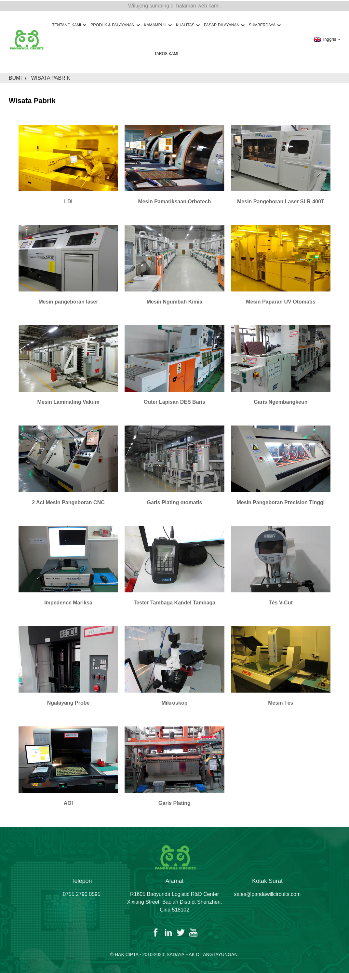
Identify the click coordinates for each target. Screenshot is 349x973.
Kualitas (187, 24)
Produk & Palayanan (114, 24)
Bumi (15, 77)
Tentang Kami (69, 24)
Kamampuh (157, 24)
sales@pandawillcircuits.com (267, 900)
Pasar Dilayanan (224, 24)
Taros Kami (166, 53)
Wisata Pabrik (50, 77)
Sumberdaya (264, 24)
